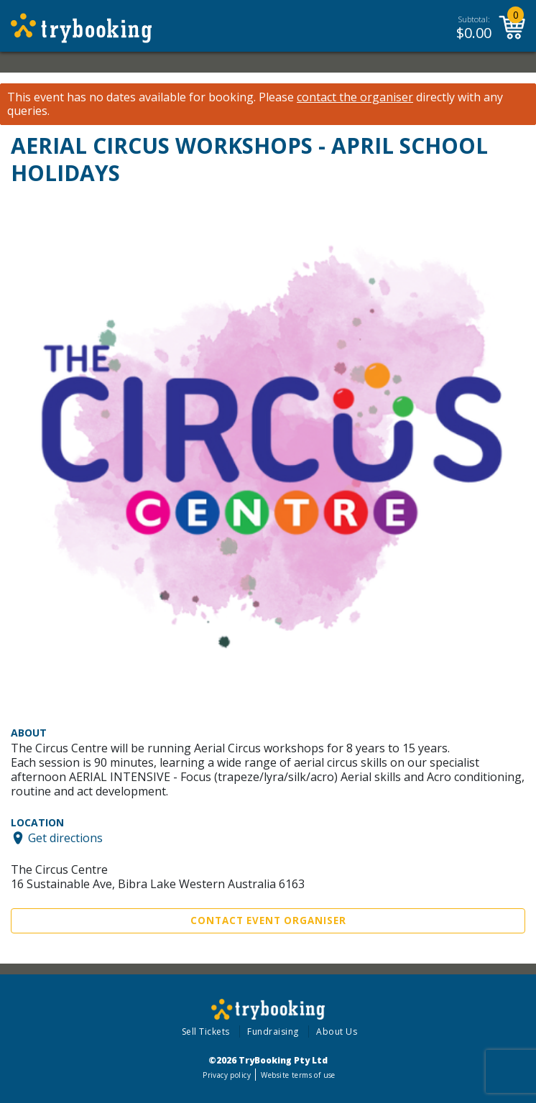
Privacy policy (227, 1075)
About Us (336, 1031)
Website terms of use (298, 1075)
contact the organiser (355, 97)
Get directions (65, 838)
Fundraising (273, 1031)
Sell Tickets (206, 1031)
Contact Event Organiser (268, 920)
